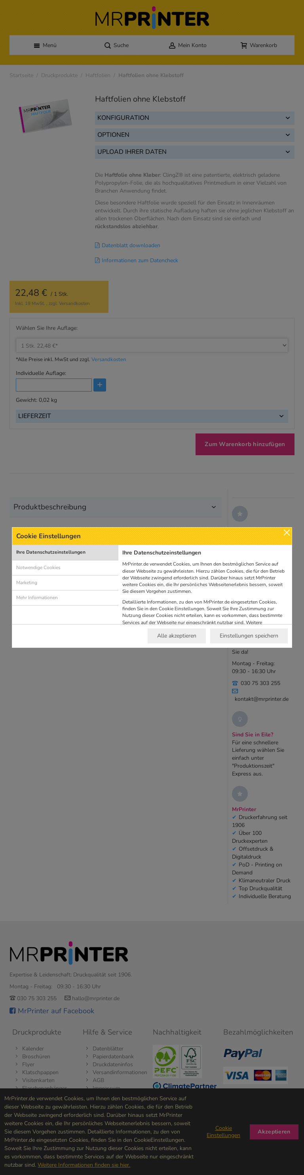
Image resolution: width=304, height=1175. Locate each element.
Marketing (26, 582)
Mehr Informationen (37, 597)
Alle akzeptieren (176, 636)
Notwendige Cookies (38, 567)
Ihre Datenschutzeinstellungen (51, 552)
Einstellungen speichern (249, 636)
